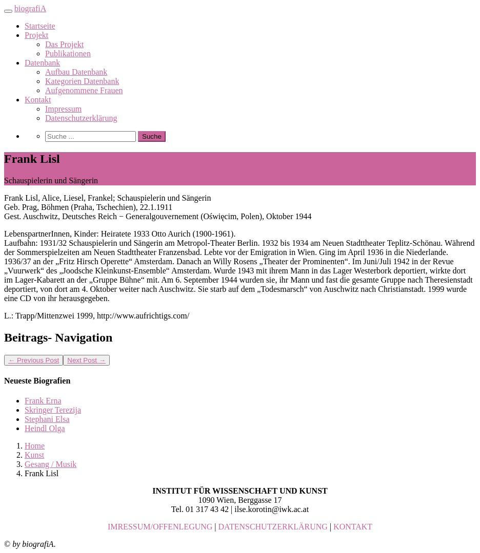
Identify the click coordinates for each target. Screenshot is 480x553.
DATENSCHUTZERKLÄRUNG (273, 526)
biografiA (30, 8)
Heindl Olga (45, 428)
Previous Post (33, 360)
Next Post (86, 360)
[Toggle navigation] (8, 11)
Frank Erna (43, 400)
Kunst (34, 455)
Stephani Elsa (47, 419)
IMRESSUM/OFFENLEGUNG (160, 526)
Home (35, 445)
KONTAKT (352, 526)
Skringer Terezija (53, 410)
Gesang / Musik (50, 464)
